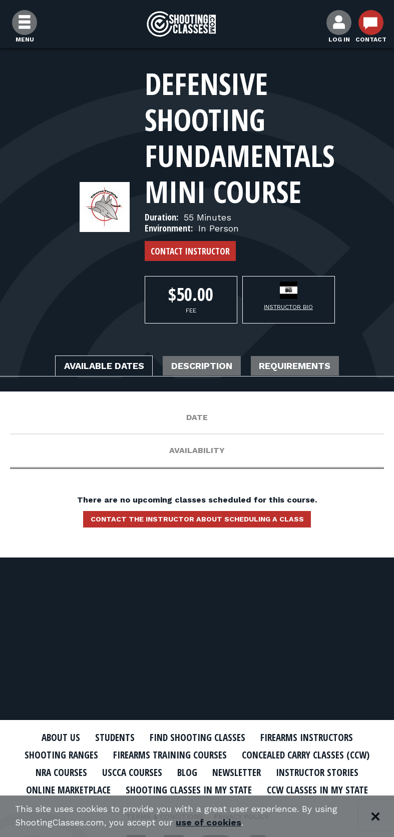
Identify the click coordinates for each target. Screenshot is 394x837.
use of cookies (214, 823)
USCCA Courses (290, 772)
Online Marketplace (283, 789)
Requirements (306, 366)
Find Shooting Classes (197, 737)
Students (109, 737)
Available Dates (95, 366)
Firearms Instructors (312, 737)
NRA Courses (216, 772)
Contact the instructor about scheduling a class (197, 521)
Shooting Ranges (128, 755)
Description (203, 366)
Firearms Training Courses (244, 755)
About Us (52, 737)
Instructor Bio (288, 307)
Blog (348, 772)
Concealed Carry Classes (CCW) (104, 772)
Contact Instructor (190, 251)
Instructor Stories (177, 789)
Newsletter (91, 789)
